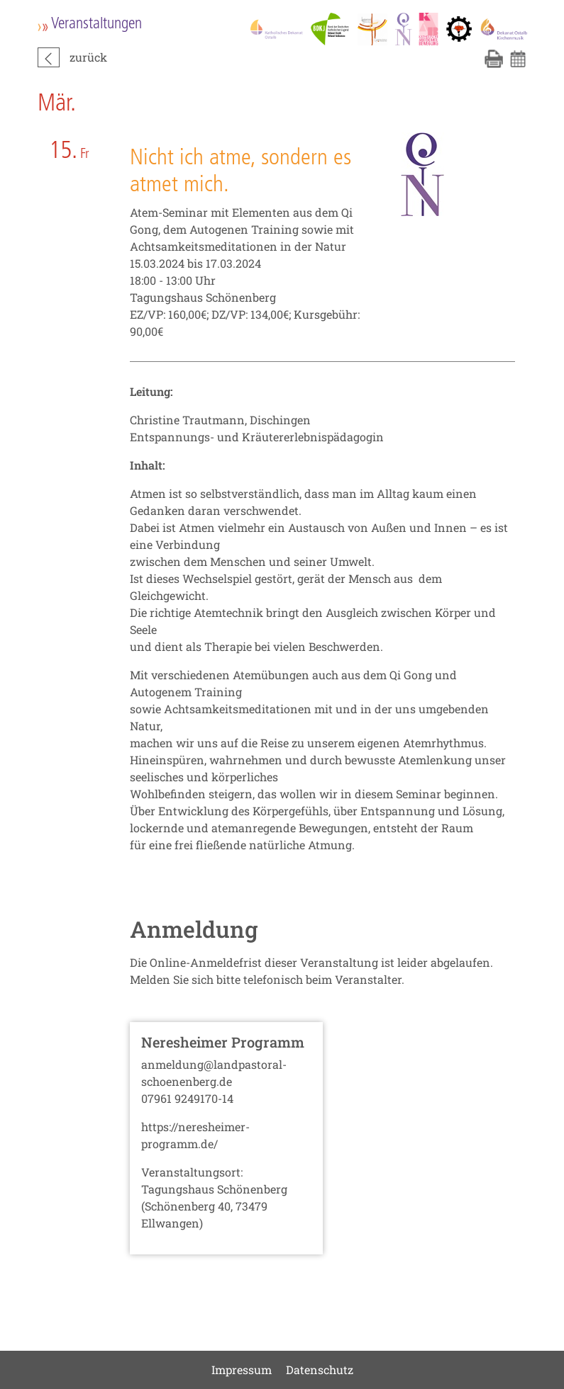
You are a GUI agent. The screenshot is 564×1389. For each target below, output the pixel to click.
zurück (88, 57)
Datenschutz (319, 1369)
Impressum (241, 1369)
